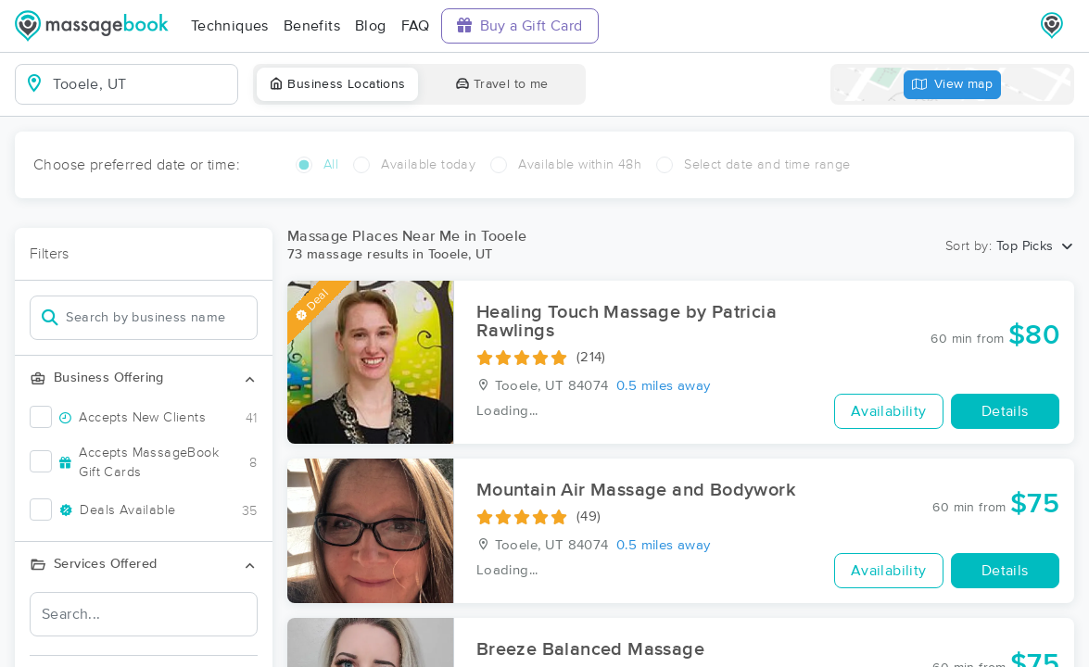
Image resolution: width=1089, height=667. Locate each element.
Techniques (230, 26)
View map (953, 85)
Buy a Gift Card (520, 25)
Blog (370, 26)
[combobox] (141, 84)
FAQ (415, 26)
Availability (889, 411)
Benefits (312, 26)
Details (1005, 411)
